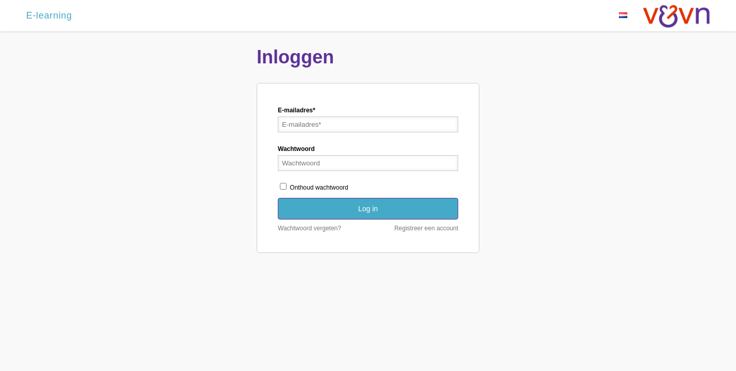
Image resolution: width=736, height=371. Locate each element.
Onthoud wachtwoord (314, 187)
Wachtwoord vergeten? (309, 228)
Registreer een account (426, 228)
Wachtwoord (296, 149)
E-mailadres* (296, 110)
